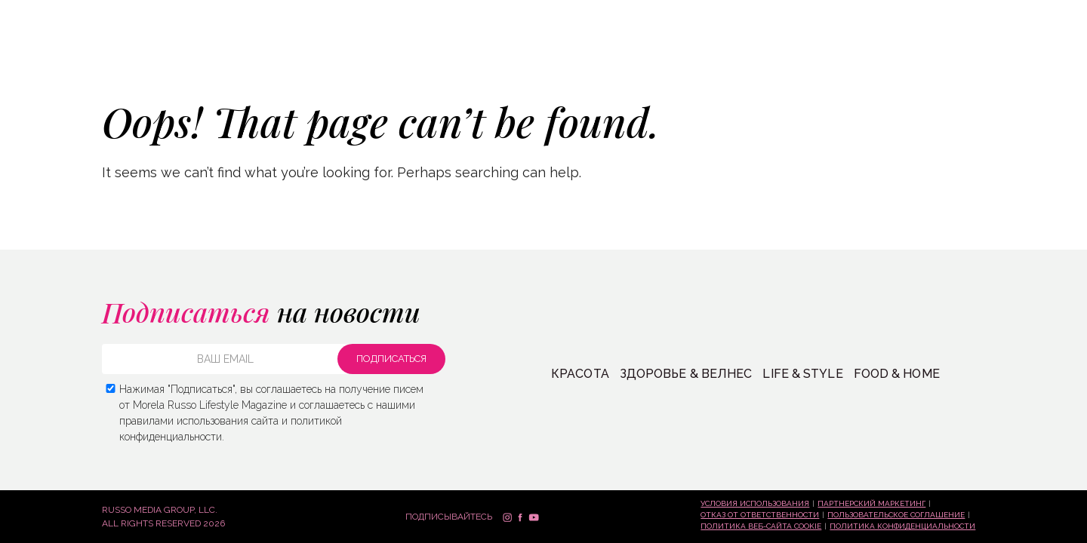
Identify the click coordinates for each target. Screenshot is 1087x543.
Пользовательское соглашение (896, 515)
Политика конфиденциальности (902, 526)
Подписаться (976, 57)
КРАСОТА (47, 58)
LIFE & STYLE (802, 374)
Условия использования (755, 503)
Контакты (869, 59)
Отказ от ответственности (760, 515)
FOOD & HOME (897, 374)
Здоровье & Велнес (686, 374)
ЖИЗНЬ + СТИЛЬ (263, 58)
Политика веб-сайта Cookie (761, 526)
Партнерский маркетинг (871, 503)
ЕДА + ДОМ (351, 58)
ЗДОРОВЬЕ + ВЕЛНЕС (146, 58)
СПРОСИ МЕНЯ (784, 59)
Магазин (704, 59)
